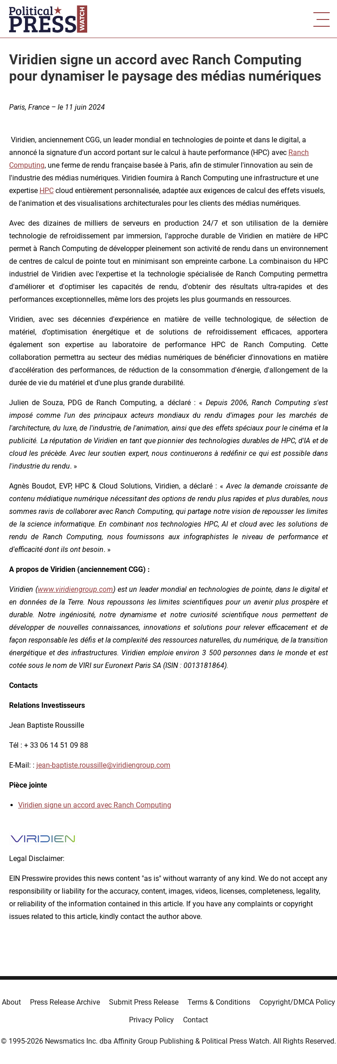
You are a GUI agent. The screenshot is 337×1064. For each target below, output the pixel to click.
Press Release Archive (65, 1002)
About (11, 1002)
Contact (195, 1020)
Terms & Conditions (219, 1002)
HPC (47, 190)
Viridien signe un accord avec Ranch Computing (94, 805)
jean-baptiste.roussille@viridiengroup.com (103, 765)
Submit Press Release (143, 1002)
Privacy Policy (151, 1020)
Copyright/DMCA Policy (297, 1002)
